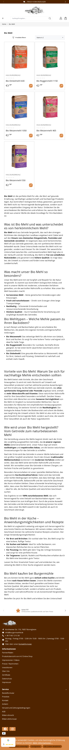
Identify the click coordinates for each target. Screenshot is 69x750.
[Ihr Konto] (60, 18)
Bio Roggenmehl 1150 (47, 80)
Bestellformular (8, 693)
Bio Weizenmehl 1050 (16, 130)
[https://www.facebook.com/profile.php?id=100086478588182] (5, 729)
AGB (3, 712)
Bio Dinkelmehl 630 (15, 80)
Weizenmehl (15, 336)
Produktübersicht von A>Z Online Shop (17, 656)
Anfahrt (5, 704)
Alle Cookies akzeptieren (52, 746)
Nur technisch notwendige (19, 746)
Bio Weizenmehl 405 (46, 130)
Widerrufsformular (9, 719)
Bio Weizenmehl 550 (15, 180)
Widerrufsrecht (8, 715)
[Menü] (3, 18)
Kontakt (5, 700)
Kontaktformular (25, 644)
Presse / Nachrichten (10, 664)
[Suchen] (50, 18)
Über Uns (6, 671)
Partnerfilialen (7, 653)
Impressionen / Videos (10, 660)
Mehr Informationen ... (43, 743)
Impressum (6, 682)
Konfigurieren (35, 746)
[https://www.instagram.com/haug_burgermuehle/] (12, 729)
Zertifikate (6, 675)
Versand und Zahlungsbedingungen (16, 708)
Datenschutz (7, 679)
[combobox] (29, 18)
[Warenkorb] (65, 18)
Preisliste (5, 697)
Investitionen (7, 668)
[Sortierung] (50, 37)
